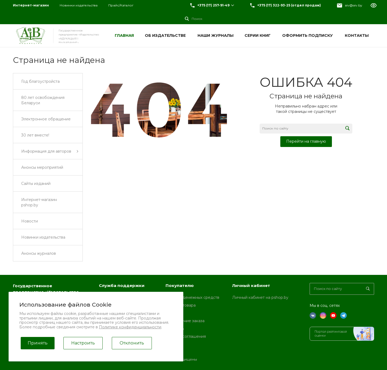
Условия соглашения (186, 336)
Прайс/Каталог (121, 5)
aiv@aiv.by (353, 5)
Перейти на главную (306, 141)
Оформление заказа (185, 320)
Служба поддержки (122, 285)
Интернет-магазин (31, 5)
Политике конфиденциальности (130, 327)
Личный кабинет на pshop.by (260, 297)
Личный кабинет (251, 285)
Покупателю (180, 285)
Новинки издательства (79, 5)
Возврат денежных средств (192, 297)
